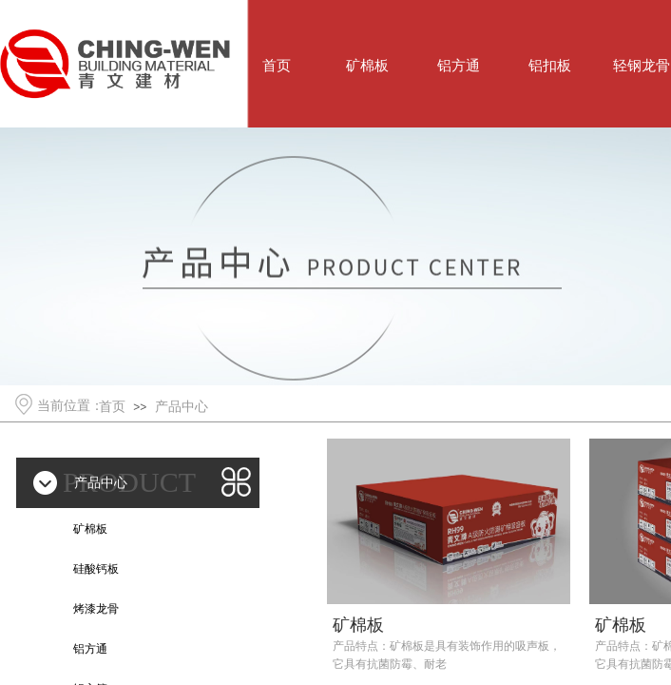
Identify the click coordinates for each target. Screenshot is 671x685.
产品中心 (181, 407)
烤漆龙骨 (96, 609)
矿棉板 (358, 625)
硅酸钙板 (96, 569)
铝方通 (90, 649)
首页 (112, 407)
